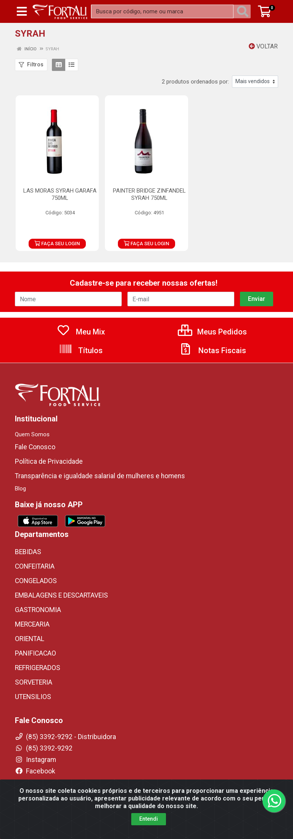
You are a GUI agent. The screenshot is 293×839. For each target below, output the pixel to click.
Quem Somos (32, 434)
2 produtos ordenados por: (195, 81)
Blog (20, 488)
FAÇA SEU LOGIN (57, 243)
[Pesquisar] (244, 11)
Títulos (81, 350)
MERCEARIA (32, 624)
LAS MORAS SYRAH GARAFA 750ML (60, 194)
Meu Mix (80, 331)
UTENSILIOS (33, 697)
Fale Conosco (35, 447)
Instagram (35, 759)
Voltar (263, 46)
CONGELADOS (36, 581)
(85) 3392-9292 (43, 748)
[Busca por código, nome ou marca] (162, 11)
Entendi (148, 819)
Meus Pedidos (212, 331)
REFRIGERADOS (37, 668)
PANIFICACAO (35, 653)
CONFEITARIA (35, 566)
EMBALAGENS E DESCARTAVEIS (61, 595)
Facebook (35, 771)
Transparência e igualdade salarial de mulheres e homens (100, 476)
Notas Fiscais (212, 350)
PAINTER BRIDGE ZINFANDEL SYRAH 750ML (149, 194)
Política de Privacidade (49, 461)
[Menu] (22, 11)
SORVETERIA (33, 682)
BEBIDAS (28, 552)
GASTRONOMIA (38, 610)
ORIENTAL (29, 639)
